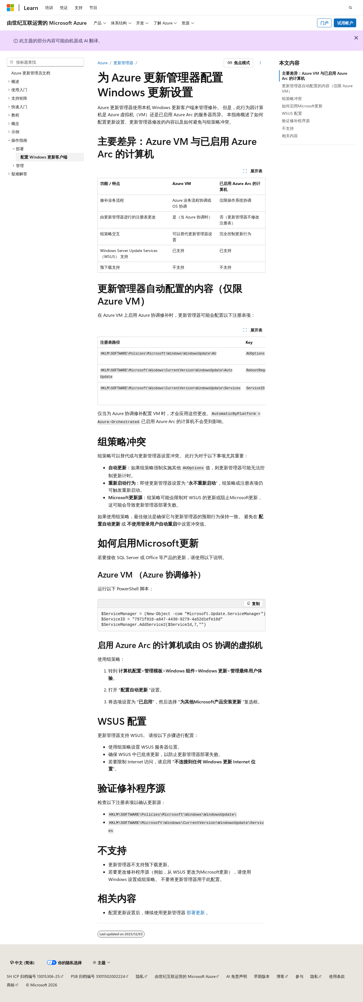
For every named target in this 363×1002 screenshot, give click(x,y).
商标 (11, 985)
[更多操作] (260, 62)
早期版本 (262, 976)
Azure (102, 62)
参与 (299, 976)
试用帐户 (345, 23)
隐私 (140, 976)
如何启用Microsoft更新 (302, 106)
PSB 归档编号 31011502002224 (98, 976)
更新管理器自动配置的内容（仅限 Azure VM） (317, 88)
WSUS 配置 (292, 113)
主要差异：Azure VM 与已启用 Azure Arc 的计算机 (314, 75)
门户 (324, 23)
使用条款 (337, 976)
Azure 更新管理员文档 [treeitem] (30, 73)
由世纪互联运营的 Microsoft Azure (185, 976)
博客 (280, 976)
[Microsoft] (10, 7)
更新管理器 (123, 62)
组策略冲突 (292, 98)
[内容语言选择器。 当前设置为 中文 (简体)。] (22, 962)
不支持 (288, 128)
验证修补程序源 (296, 120)
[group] (181, 371)
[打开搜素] (350, 8)
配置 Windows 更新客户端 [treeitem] (43, 157)
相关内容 (290, 135)
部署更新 (196, 912)
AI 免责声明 (236, 976)
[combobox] (45, 62)
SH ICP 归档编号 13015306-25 (33, 976)
